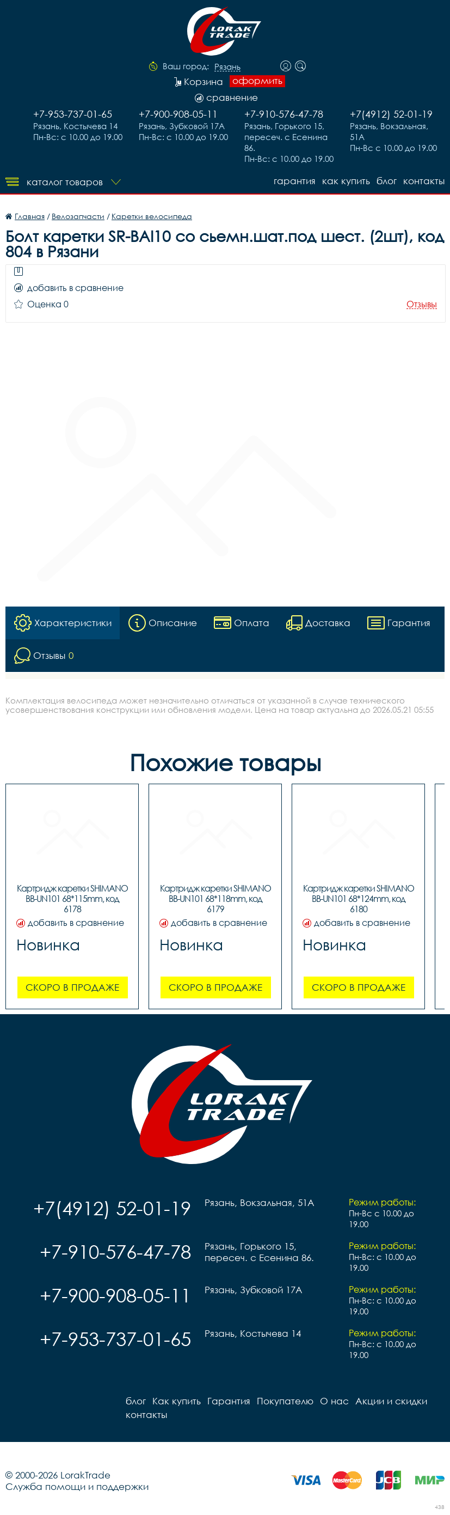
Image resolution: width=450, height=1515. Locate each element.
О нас (334, 1401)
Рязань (227, 67)
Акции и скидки (391, 1401)
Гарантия (295, 180)
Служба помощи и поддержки (77, 1486)
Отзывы (421, 304)
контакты (424, 180)
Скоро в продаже (72, 987)
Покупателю (285, 1401)
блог (387, 180)
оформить (257, 80)
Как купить (346, 180)
